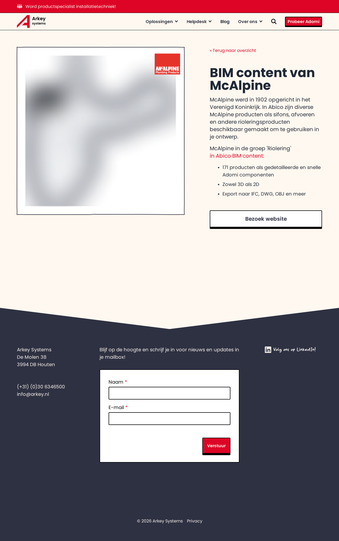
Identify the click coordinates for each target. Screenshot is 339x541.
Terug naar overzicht (233, 50)
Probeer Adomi (303, 21)
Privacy (194, 521)
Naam (118, 382)
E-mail (118, 407)
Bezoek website (266, 218)
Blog (225, 21)
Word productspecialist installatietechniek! (66, 6)
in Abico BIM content (236, 155)
